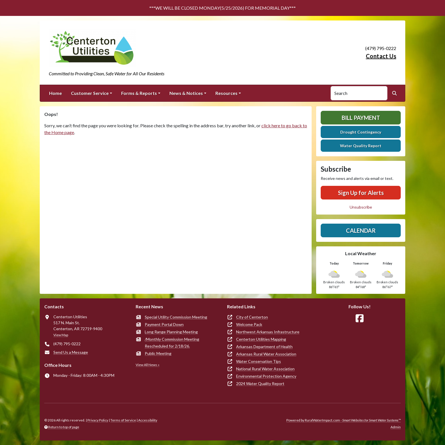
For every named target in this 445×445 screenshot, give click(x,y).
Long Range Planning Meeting (171, 331)
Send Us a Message (70, 352)
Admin (396, 427)
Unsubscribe (361, 207)
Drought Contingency (360, 132)
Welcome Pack (249, 324)
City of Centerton (252, 317)
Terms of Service (123, 420)
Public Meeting (158, 353)
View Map (60, 335)
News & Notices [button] (186, 93)
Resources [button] (226, 93)
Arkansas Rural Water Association (266, 354)
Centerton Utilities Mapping (261, 339)
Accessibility (147, 420)
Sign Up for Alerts (361, 192)
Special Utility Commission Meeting (176, 317)
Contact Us (381, 56)
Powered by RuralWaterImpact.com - (343, 420)
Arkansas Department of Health (264, 346)
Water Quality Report (360, 145)
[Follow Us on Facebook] (360, 318)
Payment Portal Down (164, 324)
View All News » (147, 365)
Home (55, 93)
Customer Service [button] (90, 93)
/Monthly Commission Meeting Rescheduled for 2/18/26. (172, 342)
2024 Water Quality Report (260, 383)
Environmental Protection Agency (266, 376)
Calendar (361, 230)
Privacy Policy (97, 420)
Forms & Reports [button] (139, 93)
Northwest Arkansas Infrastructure (267, 331)
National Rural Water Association (265, 368)
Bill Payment (361, 117)
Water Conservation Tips (258, 361)
